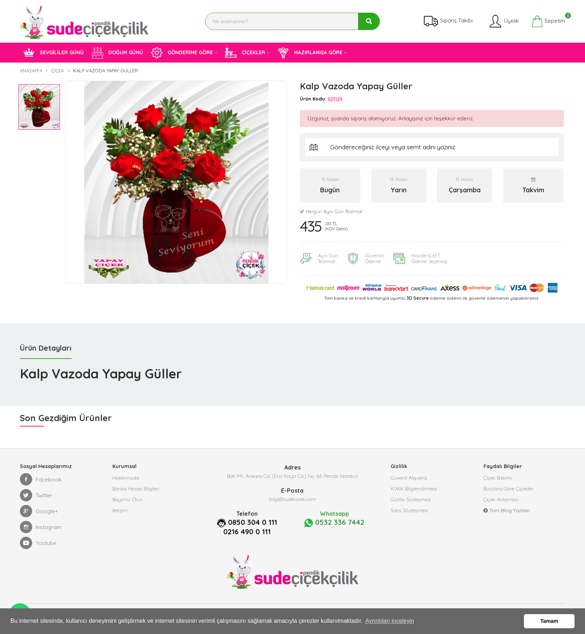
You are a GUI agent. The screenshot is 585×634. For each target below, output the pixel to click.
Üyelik (503, 21)
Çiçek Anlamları (501, 499)
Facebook (40, 479)
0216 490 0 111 (247, 531)
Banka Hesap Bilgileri (135, 488)
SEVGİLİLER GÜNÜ (53, 53)
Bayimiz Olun (127, 499)
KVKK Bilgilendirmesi (414, 488)
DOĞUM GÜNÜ (117, 53)
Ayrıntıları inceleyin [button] (389, 621)
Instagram (40, 527)
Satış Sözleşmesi (409, 510)
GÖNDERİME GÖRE (182, 53)
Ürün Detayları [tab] (46, 347)
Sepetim (548, 21)
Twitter (36, 495)
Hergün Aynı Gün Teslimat (331, 211)
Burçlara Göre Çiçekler (508, 488)
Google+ (39, 511)
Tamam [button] (549, 621)
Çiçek (57, 70)
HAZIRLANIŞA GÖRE (310, 53)
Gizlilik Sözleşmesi (411, 499)
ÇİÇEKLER (245, 53)
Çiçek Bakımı (497, 478)
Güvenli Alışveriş (409, 478)
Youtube (38, 543)
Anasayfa (31, 70)
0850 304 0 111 (252, 522)
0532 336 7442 (334, 522)
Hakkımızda (125, 478)
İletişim (120, 510)
